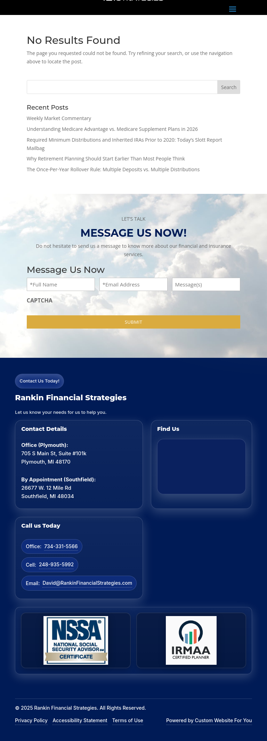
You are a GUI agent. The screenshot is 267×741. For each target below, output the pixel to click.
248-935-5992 (56, 564)
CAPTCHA (39, 300)
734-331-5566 (61, 546)
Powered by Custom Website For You (209, 720)
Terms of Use (127, 720)
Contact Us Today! (39, 381)
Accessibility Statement (79, 720)
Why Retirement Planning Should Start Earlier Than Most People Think (106, 158)
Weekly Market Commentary (59, 118)
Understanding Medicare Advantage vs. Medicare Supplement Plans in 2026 (112, 129)
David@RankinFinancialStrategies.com (87, 583)
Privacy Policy (31, 720)
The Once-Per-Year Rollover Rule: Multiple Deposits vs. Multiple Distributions (113, 169)
